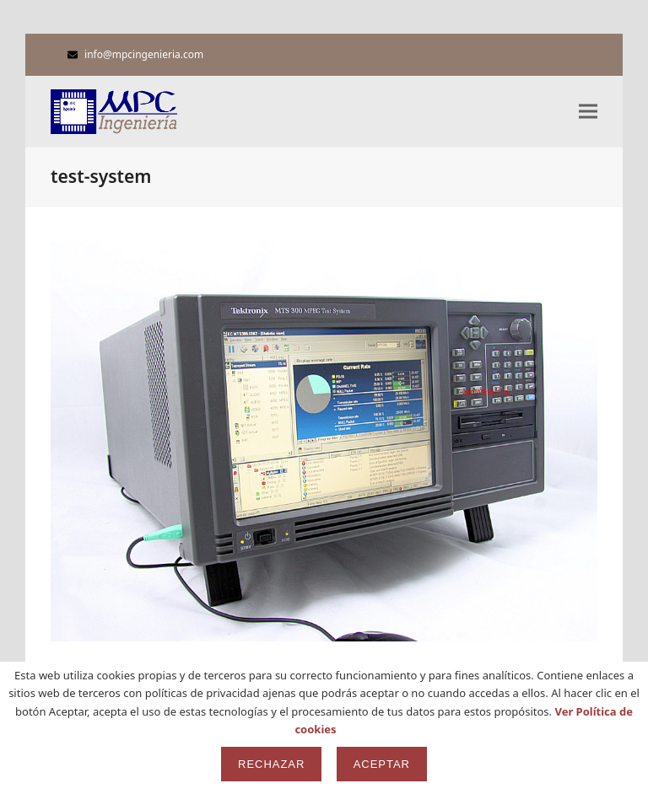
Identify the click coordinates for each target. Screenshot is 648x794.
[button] (588, 112)
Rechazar (271, 764)
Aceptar (382, 764)
